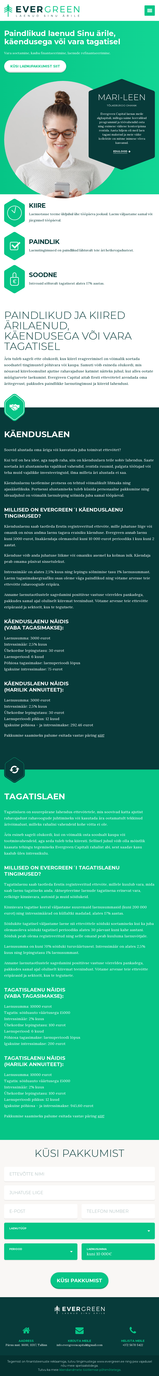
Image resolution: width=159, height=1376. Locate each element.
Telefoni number (108, 1211)
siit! (101, 735)
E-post (17, 1211)
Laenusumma (97, 1249)
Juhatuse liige (26, 1193)
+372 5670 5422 (133, 1345)
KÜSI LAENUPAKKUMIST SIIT (35, 66)
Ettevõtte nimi (26, 1174)
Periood (15, 1249)
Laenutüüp (17, 1228)
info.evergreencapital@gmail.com (79, 1345)
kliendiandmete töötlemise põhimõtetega (89, 1370)
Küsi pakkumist (79, 1281)
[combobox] (79, 1231)
